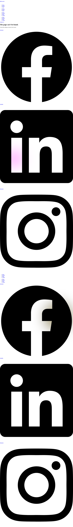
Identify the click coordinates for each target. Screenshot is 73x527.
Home (3, 8)
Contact (3, 15)
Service (3, 5)
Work (3, 6)
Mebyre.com (2, 1)
